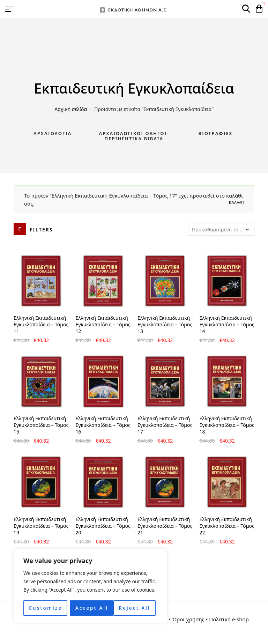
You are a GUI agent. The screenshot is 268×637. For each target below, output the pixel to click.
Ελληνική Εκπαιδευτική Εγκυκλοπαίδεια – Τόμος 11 (41, 324)
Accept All (136, 608)
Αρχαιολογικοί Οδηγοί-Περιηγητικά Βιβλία (134, 136)
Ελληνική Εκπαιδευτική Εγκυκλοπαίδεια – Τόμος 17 (164, 425)
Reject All (91, 608)
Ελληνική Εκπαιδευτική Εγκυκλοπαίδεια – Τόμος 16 (103, 425)
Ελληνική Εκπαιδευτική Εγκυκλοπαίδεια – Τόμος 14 (227, 324)
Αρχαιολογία (53, 133)
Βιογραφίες (215, 133)
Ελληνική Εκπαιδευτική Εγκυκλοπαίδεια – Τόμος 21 (164, 526)
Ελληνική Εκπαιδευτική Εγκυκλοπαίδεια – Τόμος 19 (41, 526)
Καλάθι (236, 203)
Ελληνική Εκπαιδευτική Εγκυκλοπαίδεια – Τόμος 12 (103, 324)
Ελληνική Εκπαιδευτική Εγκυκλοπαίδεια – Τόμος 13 (164, 324)
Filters (41, 229)
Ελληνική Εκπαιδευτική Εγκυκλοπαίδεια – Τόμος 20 (103, 526)
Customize (45, 608)
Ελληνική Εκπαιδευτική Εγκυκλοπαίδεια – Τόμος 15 (41, 425)
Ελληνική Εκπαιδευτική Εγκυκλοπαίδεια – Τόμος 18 (227, 425)
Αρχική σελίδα (70, 109)
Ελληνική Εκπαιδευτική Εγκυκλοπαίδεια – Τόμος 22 (227, 526)
